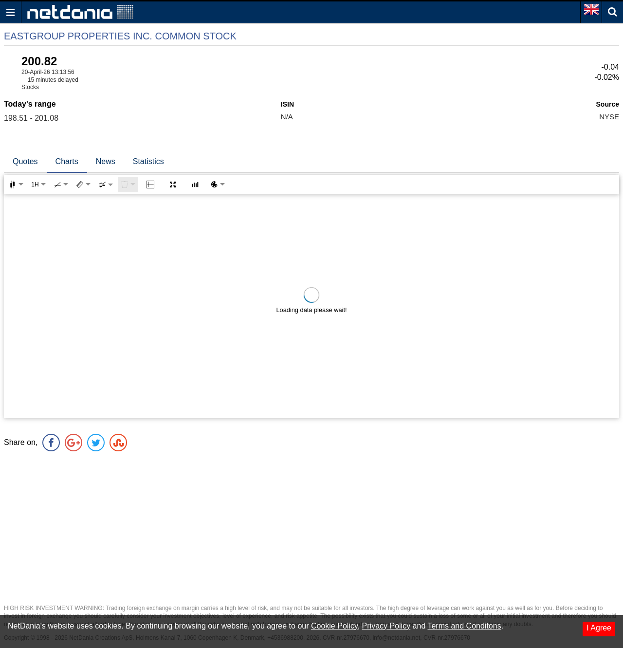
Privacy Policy (386, 626)
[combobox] (105, 184)
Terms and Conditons (464, 626)
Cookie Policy (334, 626)
